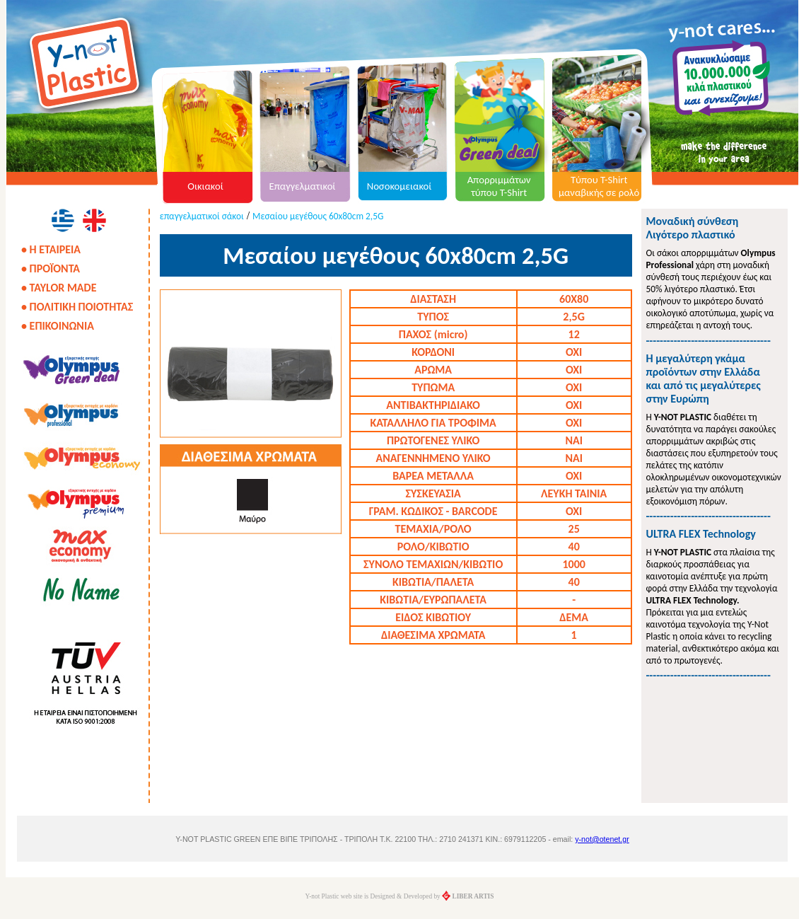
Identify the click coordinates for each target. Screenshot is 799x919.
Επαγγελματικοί (302, 186)
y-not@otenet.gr (602, 839)
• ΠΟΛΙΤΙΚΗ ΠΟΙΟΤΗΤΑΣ (77, 306)
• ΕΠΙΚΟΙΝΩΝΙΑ (57, 326)
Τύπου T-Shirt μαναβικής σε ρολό (599, 186)
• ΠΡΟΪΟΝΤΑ (50, 268)
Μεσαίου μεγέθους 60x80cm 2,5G (317, 216)
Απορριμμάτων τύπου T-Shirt (499, 186)
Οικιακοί (205, 186)
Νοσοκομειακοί (399, 186)
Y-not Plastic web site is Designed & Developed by (399, 896)
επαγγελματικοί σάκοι (202, 216)
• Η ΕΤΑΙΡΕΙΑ (51, 249)
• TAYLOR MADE (58, 287)
